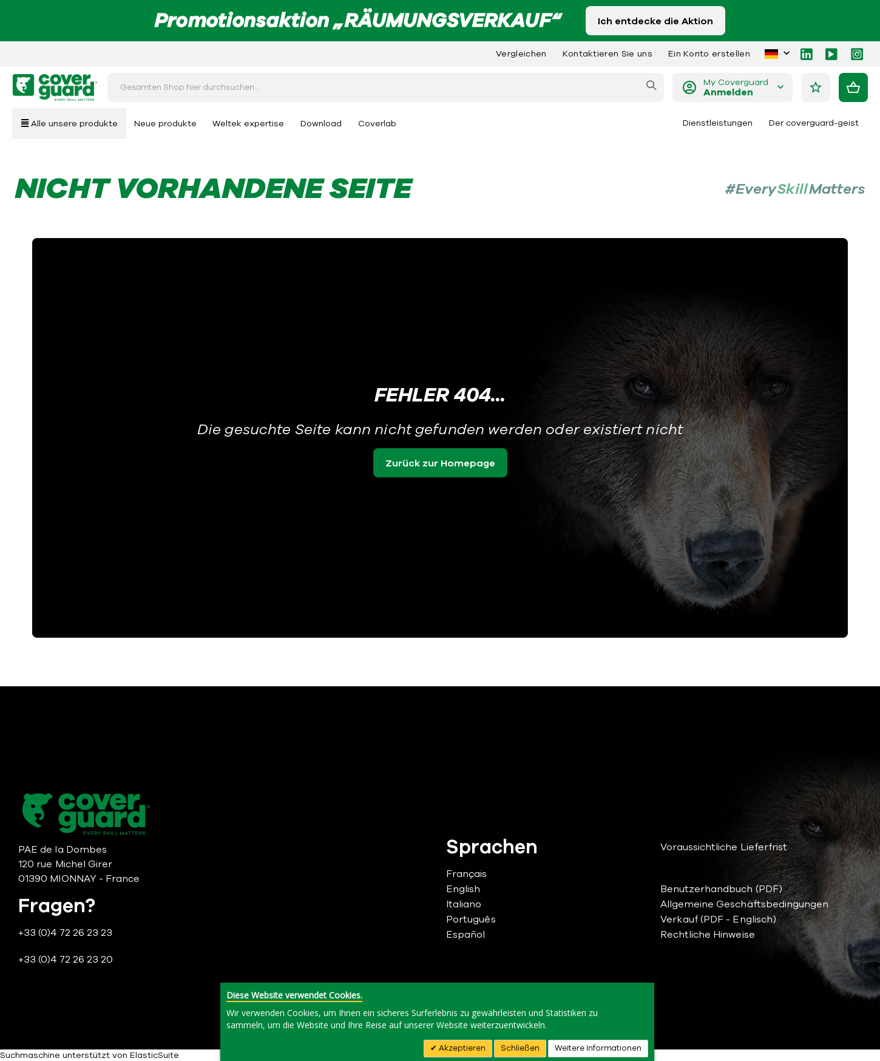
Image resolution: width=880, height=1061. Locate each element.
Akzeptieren (461, 1048)
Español (465, 934)
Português (471, 919)
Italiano (464, 904)
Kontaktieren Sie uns (607, 54)
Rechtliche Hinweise (707, 934)
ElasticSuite (154, 1055)
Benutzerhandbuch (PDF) (721, 889)
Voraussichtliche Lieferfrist (724, 847)
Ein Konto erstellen (709, 54)
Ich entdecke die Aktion (655, 21)
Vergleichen (521, 54)
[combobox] (385, 87)
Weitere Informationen (598, 1048)
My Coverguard (735, 87)
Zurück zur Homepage (440, 463)
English (463, 889)
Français (466, 874)
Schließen (520, 1048)
